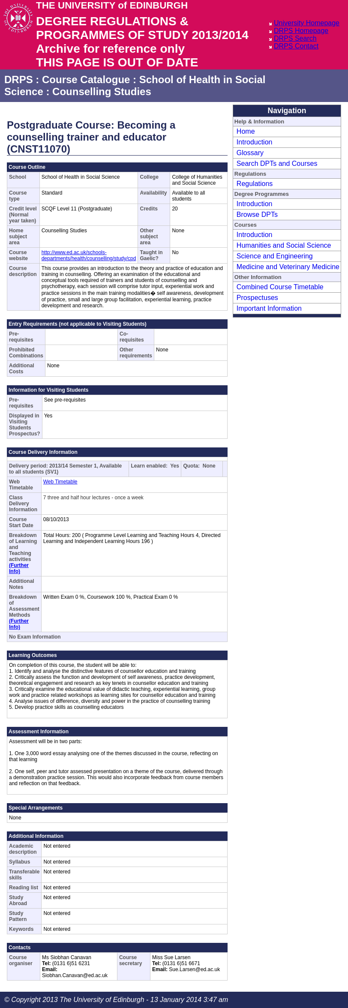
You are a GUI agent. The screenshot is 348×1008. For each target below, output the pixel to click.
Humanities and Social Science (284, 245)
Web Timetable (60, 482)
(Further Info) (19, 568)
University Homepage (306, 23)
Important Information (269, 308)
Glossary (250, 152)
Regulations (255, 183)
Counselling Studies (101, 91)
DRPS (18, 79)
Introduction (255, 142)
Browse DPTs (257, 214)
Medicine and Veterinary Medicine (288, 266)
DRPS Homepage (301, 30)
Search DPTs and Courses (277, 163)
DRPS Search (295, 38)
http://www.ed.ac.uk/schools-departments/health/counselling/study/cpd (89, 255)
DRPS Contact (296, 46)
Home (246, 131)
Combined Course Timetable (280, 287)
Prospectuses (257, 297)
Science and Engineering (275, 256)
